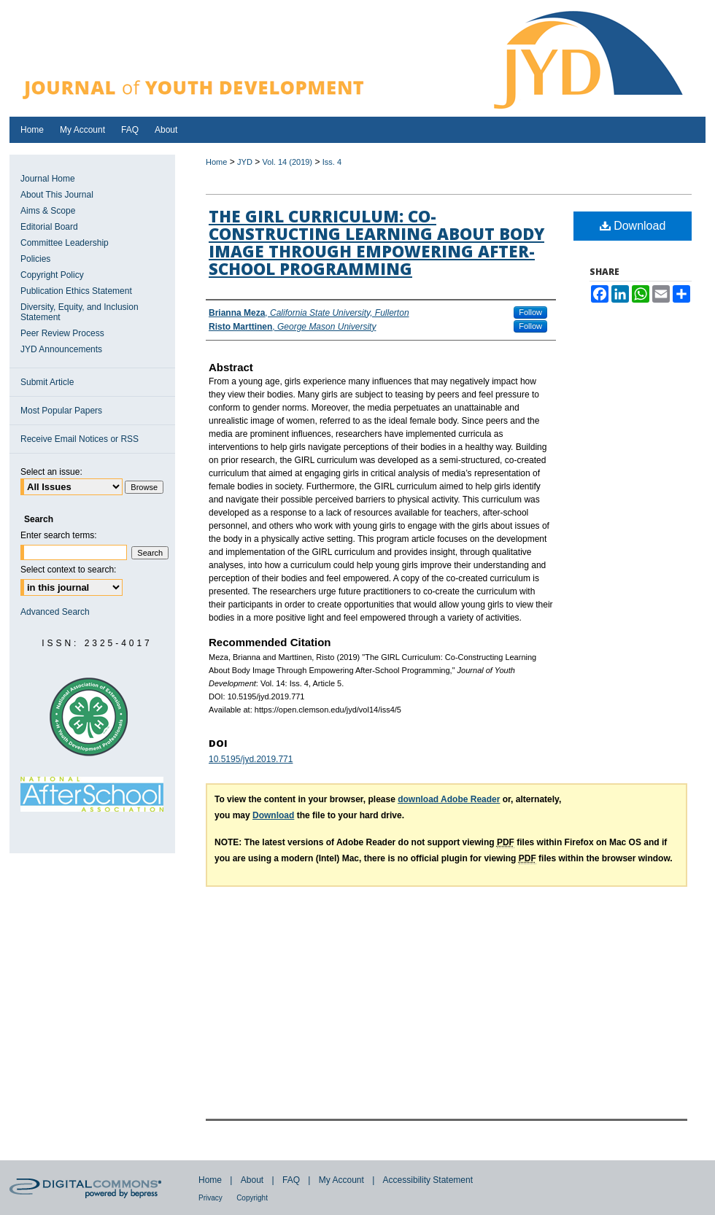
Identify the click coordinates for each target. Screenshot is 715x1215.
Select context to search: (68, 569)
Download (633, 226)
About (252, 1180)
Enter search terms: (58, 535)
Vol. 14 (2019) (288, 162)
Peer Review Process (62, 333)
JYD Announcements (61, 349)
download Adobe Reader (449, 799)
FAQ (291, 1180)
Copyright (252, 1198)
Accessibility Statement (428, 1180)
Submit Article (47, 382)
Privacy (210, 1198)
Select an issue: (51, 472)
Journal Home (47, 179)
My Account (341, 1180)
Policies (35, 259)
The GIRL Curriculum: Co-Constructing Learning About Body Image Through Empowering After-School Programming (376, 242)
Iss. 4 (331, 162)
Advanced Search (55, 612)
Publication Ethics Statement (76, 291)
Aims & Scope (47, 211)
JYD (244, 162)
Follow (530, 312)
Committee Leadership (64, 243)
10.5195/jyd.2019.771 (251, 759)
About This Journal (56, 195)
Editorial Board (49, 227)
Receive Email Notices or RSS (79, 439)
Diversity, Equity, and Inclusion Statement (79, 312)
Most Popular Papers (61, 410)
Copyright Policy (52, 275)
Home (216, 162)
